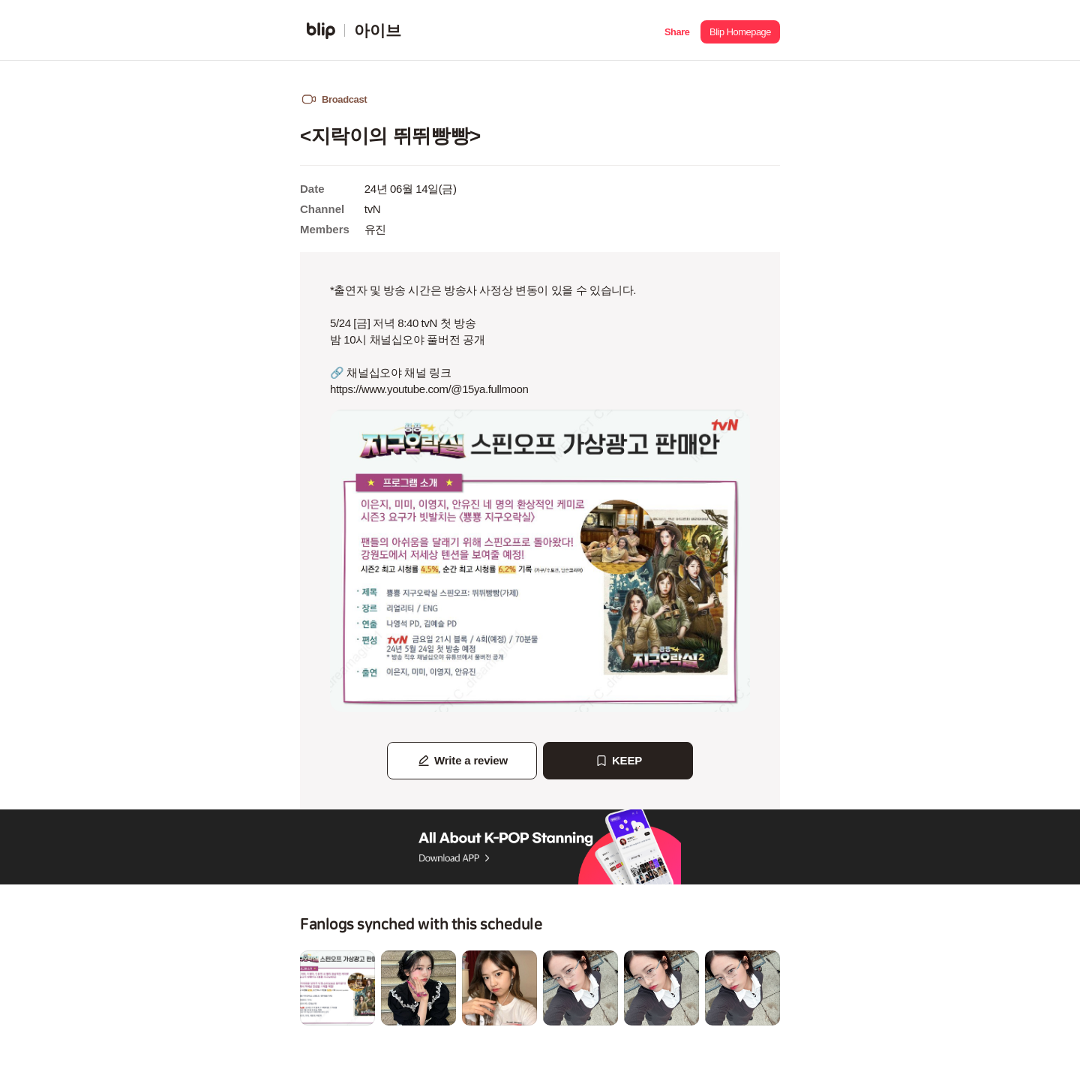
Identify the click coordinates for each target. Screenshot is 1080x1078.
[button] (676, 30)
